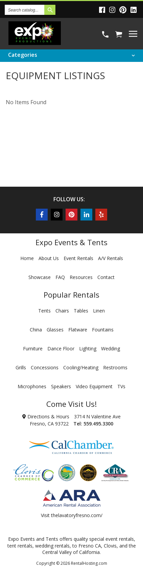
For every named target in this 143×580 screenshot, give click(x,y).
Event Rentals (78, 258)
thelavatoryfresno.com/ (76, 515)
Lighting (87, 348)
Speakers (61, 386)
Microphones (32, 386)
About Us (49, 258)
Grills (21, 367)
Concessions (44, 367)
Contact (106, 277)
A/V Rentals (110, 258)
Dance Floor (60, 348)
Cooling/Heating (80, 367)
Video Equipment (94, 386)
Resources (81, 277)
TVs (121, 386)
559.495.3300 (98, 423)
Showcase (39, 277)
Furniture (33, 348)
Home (27, 258)
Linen (99, 310)
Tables (81, 310)
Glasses (55, 329)
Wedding (110, 348)
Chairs (62, 310)
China (36, 329)
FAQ (60, 277)
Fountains (103, 329)
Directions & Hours (45, 416)
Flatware (77, 329)
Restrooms (115, 367)
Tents (44, 310)
